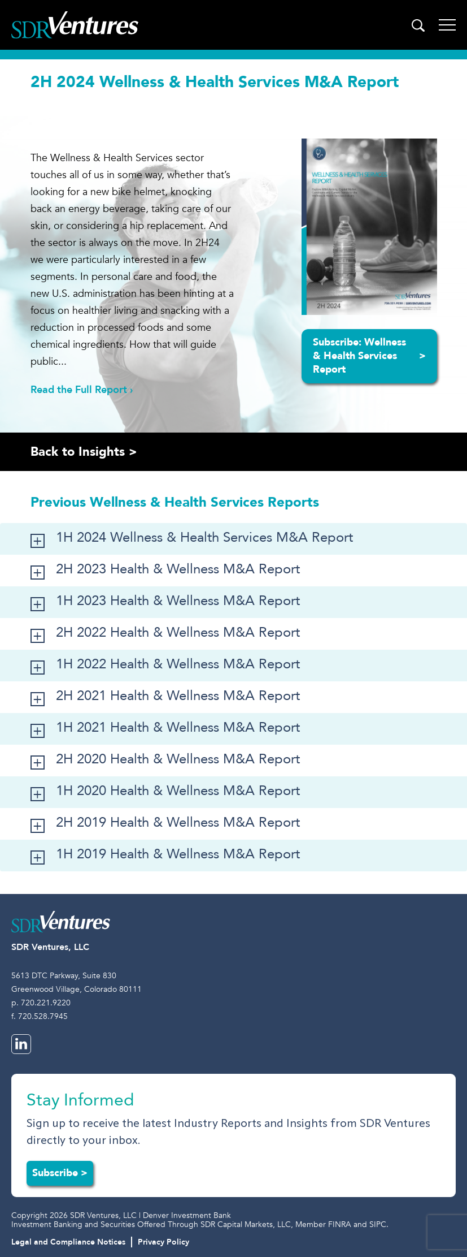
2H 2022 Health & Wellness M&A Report (178, 632)
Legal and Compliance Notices (68, 1242)
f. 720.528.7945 (39, 1016)
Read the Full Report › (81, 390)
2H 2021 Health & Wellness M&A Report (178, 695)
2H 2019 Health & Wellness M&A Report (178, 822)
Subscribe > (60, 1173)
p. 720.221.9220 (41, 1002)
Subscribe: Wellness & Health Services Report (369, 356)
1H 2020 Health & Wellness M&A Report (178, 790)
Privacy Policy (163, 1242)
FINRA (339, 1224)
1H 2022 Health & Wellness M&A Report (178, 664)
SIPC (377, 1224)
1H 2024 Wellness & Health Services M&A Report (204, 537)
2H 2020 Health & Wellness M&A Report (178, 759)
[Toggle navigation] (447, 24)
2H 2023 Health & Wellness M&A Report (178, 569)
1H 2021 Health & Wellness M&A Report (178, 727)
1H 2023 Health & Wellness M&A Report (178, 600)
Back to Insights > (83, 451)
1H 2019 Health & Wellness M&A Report (178, 854)
